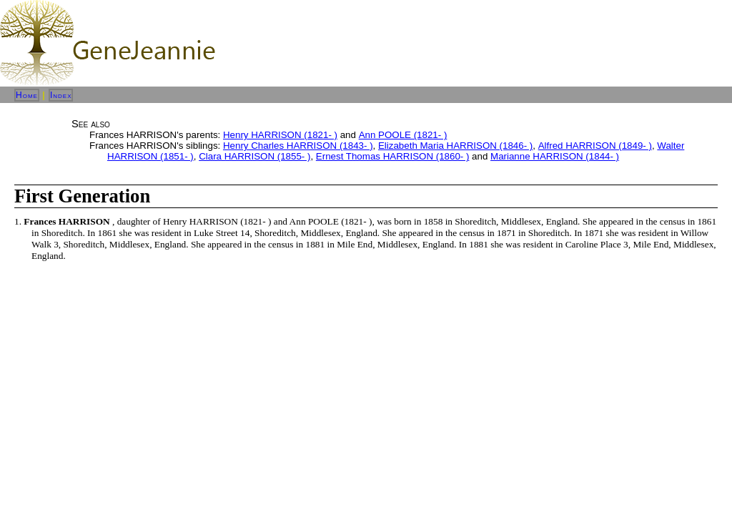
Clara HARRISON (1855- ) (254, 156)
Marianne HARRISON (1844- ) (554, 156)
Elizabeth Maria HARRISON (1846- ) (455, 145)
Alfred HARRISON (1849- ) (595, 145)
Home (27, 95)
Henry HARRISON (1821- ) (280, 134)
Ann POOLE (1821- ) (403, 134)
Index (61, 95)
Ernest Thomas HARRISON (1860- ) (393, 156)
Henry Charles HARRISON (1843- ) (298, 145)
